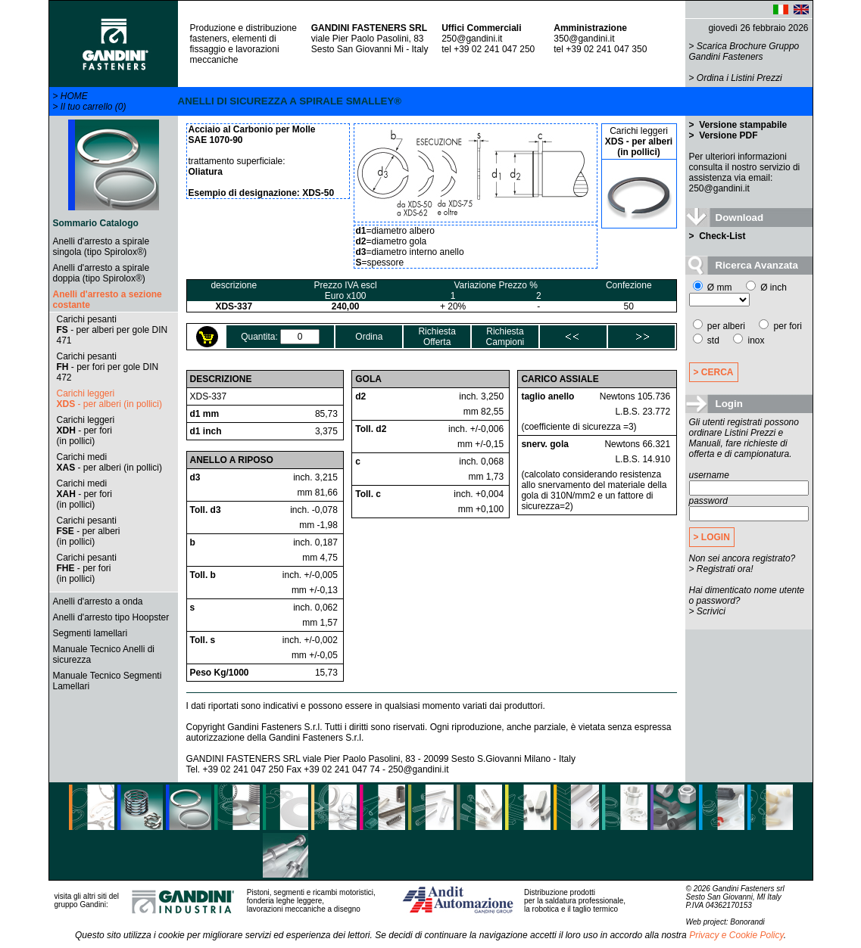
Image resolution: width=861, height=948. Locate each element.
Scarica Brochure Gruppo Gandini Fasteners (744, 51)
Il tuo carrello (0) (93, 106)
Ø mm (712, 287)
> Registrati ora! (721, 569)
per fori (780, 326)
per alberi (719, 326)
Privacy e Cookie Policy (736, 935)
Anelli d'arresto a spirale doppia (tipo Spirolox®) (101, 273)
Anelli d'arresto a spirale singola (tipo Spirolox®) (101, 246)
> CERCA (714, 372)
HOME (74, 96)
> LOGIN (712, 537)
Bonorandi (747, 922)
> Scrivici (707, 611)
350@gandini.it (584, 38)
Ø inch (766, 287)
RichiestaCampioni (505, 336)
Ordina (368, 336)
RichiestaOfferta (436, 336)
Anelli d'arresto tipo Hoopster (111, 617)
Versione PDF (727, 135)
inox (748, 340)
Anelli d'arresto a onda (98, 601)
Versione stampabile (742, 125)
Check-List (721, 236)
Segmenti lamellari (90, 633)
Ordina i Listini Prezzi (739, 78)
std (706, 340)
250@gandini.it (471, 38)
